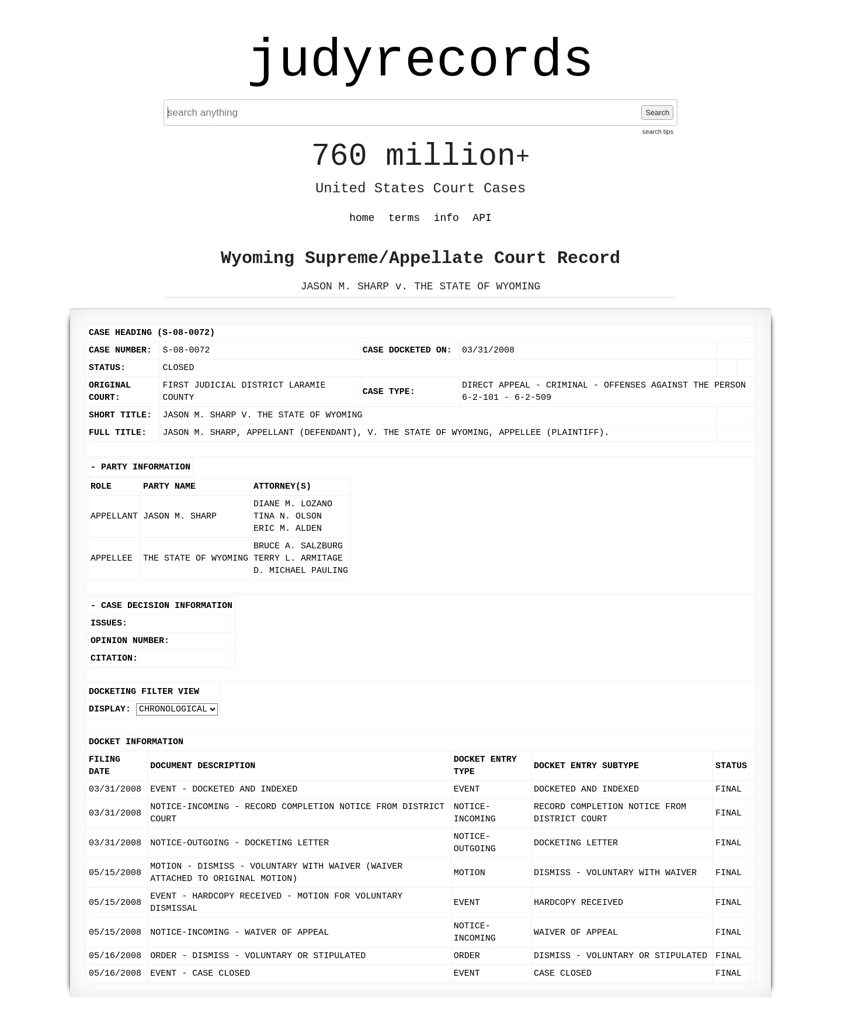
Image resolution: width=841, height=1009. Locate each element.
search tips (657, 131)
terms (404, 218)
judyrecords (420, 61)
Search (657, 112)
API (481, 218)
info (446, 218)
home (361, 218)
